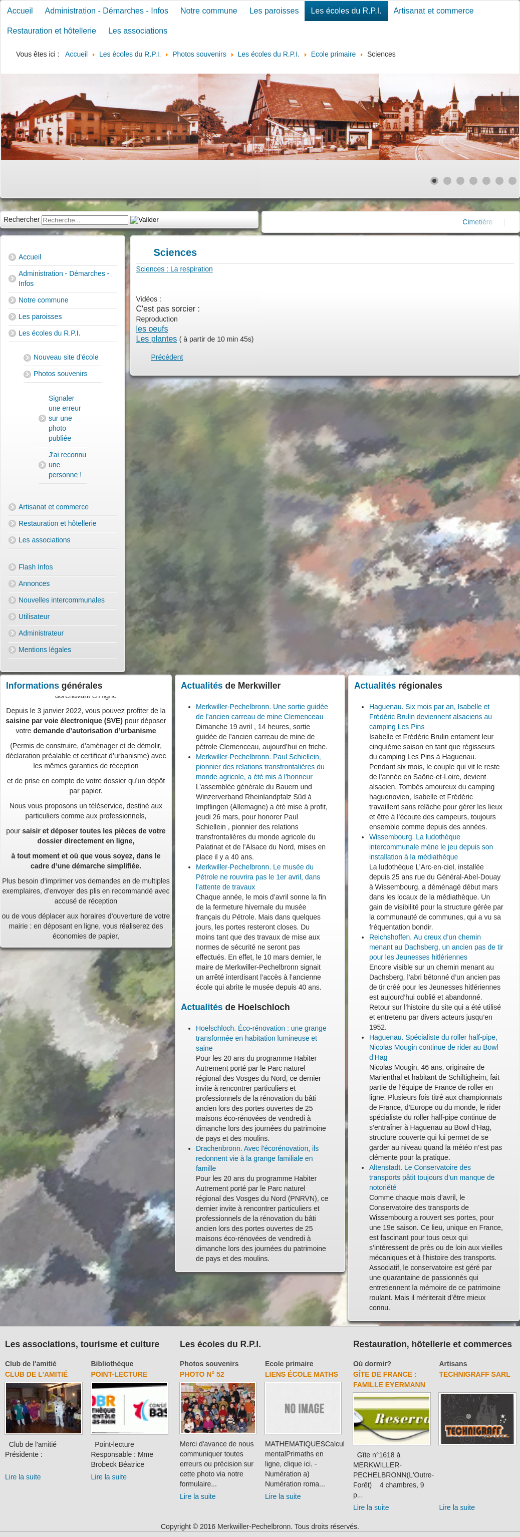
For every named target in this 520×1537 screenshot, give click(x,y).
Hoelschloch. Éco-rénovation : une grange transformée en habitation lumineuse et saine (261, 1038)
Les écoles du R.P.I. (346, 11)
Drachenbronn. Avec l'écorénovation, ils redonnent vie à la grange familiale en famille (257, 1158)
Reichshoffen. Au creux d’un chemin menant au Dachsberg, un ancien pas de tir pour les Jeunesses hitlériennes (436, 947)
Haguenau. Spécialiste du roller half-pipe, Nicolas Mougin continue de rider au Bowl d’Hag (433, 1047)
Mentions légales (45, 650)
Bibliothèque (112, 1364)
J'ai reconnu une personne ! (67, 465)
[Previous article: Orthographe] (167, 357)
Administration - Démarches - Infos (106, 11)
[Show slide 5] (486, 181)
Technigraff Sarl (474, 1374)
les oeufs (152, 329)
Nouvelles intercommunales (62, 600)
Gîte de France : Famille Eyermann (389, 1379)
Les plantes (156, 339)
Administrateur (41, 633)
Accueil (20, 11)
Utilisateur (34, 616)
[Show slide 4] (473, 181)
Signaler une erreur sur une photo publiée (65, 418)
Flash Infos (36, 567)
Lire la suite (23, 1477)
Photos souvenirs (60, 374)
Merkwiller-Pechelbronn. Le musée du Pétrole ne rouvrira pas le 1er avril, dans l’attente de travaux (258, 877)
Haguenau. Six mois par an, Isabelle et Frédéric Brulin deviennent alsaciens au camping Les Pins (430, 717)
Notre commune (208, 11)
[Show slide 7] (512, 181)
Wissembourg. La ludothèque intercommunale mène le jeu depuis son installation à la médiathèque (431, 847)
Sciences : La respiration (174, 269)
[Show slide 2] (447, 181)
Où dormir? (372, 1364)
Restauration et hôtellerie (51, 31)
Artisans (453, 1364)
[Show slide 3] (460, 181)
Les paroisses (274, 11)
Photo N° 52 (202, 1374)
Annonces (34, 583)
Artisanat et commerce (434, 11)
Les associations (137, 31)
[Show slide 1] (434, 181)
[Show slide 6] (499, 181)
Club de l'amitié (31, 1364)
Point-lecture (119, 1374)
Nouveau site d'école (66, 357)
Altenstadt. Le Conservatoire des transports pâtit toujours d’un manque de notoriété (432, 1177)
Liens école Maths (301, 1374)
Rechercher (22, 219)
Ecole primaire (289, 1364)
